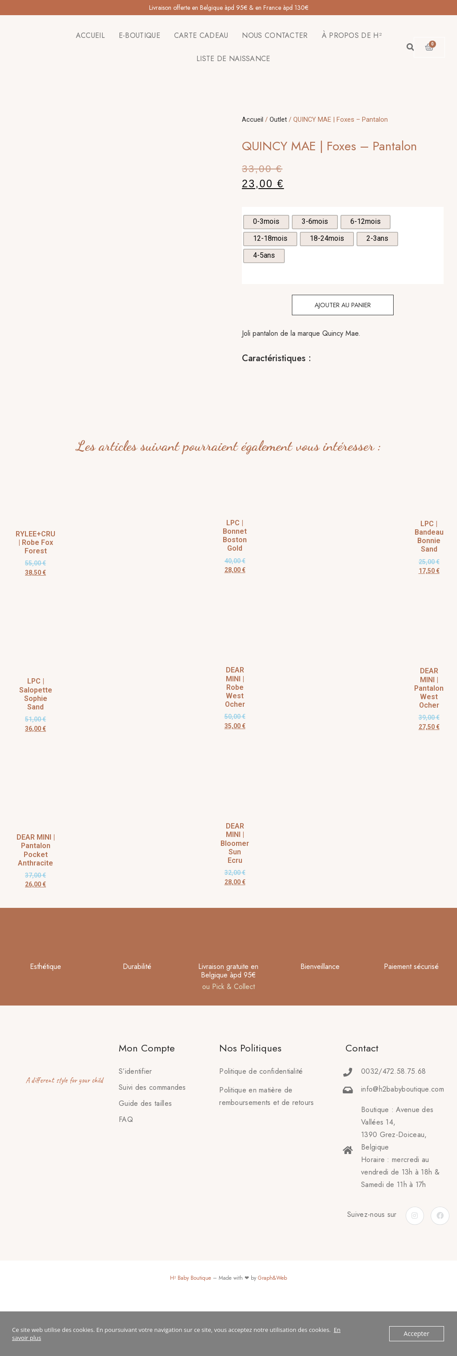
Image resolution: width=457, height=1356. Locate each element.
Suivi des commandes (152, 1133)
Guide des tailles (145, 1149)
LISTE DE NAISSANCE (233, 59)
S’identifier (135, 1117)
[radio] (266, 222)
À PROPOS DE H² (352, 35)
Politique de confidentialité (261, 1117)
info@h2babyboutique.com (402, 1134)
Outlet (278, 119)
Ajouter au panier (343, 305)
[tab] (242, 381)
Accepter (417, 1334)
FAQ (126, 1165)
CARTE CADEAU (201, 35)
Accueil (252, 119)
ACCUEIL (90, 35)
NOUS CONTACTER (274, 35)
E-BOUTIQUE (139, 35)
